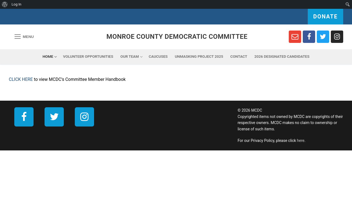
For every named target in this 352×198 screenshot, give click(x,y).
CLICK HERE (21, 79)
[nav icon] (24, 37)
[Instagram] (337, 37)
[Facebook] (309, 37)
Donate (325, 16)
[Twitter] (323, 37)
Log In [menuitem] (16, 4)
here (300, 140)
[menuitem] (5, 4)
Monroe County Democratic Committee (177, 36)
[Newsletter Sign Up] (295, 37)
